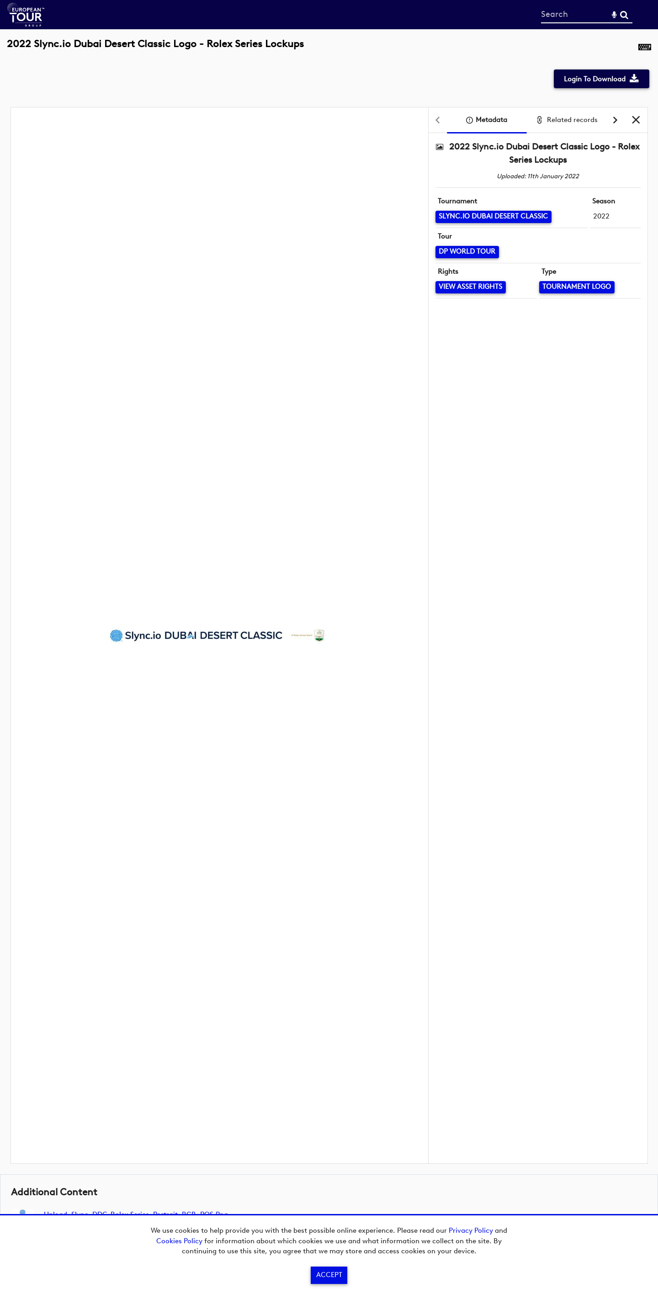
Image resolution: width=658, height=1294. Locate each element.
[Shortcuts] (644, 49)
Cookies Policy (179, 1241)
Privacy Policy (471, 1230)
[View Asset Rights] (470, 287)
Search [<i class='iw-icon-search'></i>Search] (624, 14)
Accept (329, 1275)
